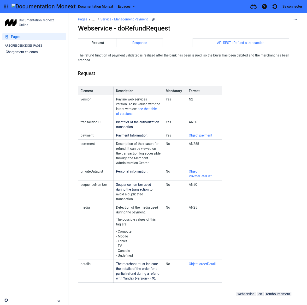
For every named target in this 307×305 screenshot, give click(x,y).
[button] (5, 6)
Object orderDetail (202, 264)
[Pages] (34, 36)
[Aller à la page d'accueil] (62, 6)
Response (139, 43)
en (260, 294)
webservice (245, 294)
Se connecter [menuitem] (292, 6)
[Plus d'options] (295, 19)
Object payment (200, 135)
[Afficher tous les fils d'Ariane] (93, 19)
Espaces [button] (124, 6)
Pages (82, 19)
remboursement (278, 294)
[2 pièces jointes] (153, 19)
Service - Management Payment (124, 19)
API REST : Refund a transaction (241, 43)
